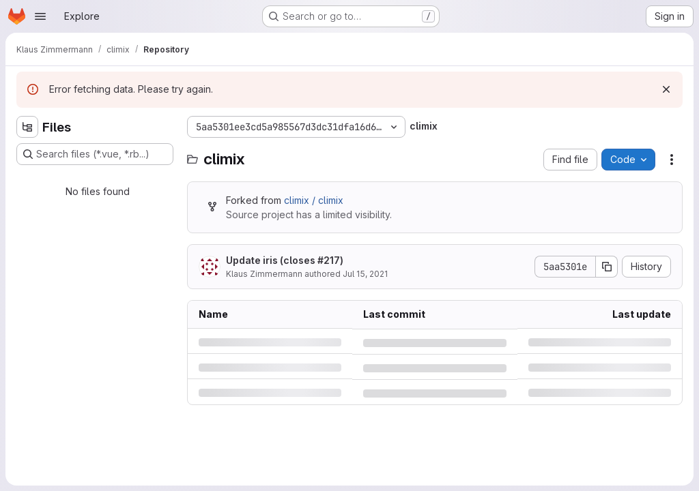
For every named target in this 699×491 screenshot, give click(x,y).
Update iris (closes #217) (284, 260)
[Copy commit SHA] (607, 267)
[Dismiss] (666, 89)
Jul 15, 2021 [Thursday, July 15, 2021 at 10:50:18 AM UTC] (365, 274)
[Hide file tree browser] (27, 127)
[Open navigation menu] (40, 16)
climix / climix (313, 200)
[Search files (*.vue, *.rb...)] (94, 154)
